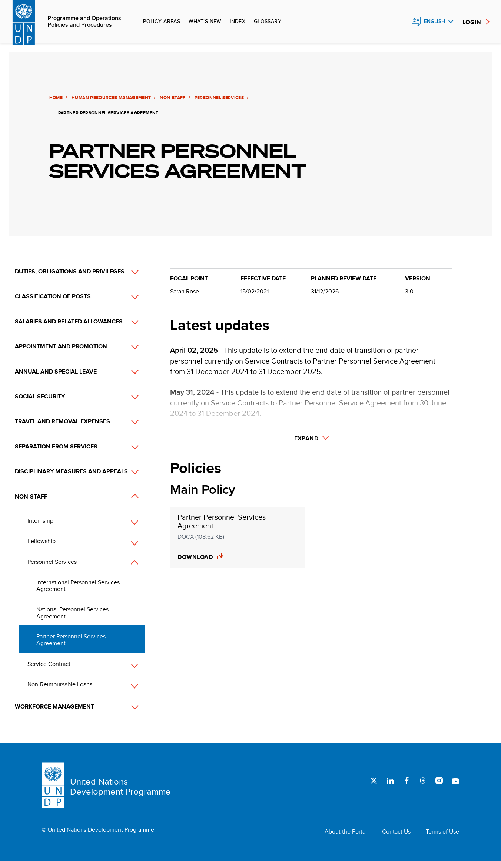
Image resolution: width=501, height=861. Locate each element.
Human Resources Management (110, 97)
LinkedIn (390, 780)
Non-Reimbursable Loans (59, 684)
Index (237, 21)
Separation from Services (56, 446)
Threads (423, 780)
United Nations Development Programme (120, 786)
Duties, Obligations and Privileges (70, 271)
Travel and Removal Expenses (62, 421)
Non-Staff (172, 97)
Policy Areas (161, 21)
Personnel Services (218, 97)
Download (195, 557)
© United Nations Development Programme (98, 830)
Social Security (40, 396)
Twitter (374, 780)
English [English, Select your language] (434, 21)
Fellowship (41, 541)
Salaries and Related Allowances (69, 321)
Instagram (439, 780)
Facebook (406, 780)
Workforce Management (54, 706)
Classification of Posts (53, 296)
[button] (127, 272)
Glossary (267, 21)
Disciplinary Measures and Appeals (71, 471)
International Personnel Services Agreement (78, 585)
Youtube (455, 780)
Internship (40, 520)
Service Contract (48, 664)
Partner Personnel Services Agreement (71, 639)
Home (55, 97)
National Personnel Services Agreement (72, 612)
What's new (205, 21)
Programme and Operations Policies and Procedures (84, 22)
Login (471, 22)
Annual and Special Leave (56, 371)
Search (400, 21)
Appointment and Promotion (61, 346)
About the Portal (346, 832)
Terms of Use (442, 832)
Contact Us (396, 832)
